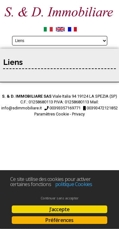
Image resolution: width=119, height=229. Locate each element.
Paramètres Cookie (51, 114)
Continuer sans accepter (60, 198)
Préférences (59, 220)
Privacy (78, 114)
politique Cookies (73, 184)
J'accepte (60, 209)
